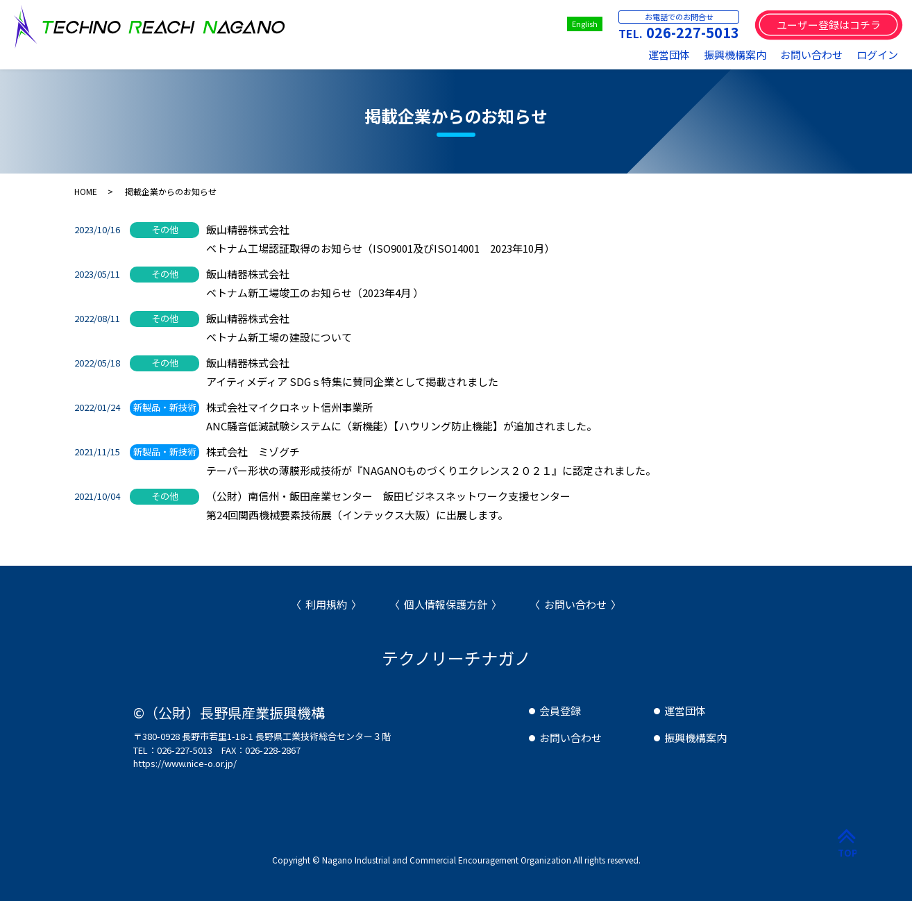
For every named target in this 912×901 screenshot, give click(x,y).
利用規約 (326, 604)
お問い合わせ (811, 54)
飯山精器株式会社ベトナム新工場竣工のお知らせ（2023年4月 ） (314, 283)
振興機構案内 (735, 54)
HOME (85, 191)
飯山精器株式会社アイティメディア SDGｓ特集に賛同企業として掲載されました (352, 372)
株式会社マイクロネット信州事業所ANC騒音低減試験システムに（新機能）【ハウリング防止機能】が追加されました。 (401, 416)
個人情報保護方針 (445, 604)
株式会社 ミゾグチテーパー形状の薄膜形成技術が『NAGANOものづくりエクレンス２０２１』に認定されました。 (431, 461)
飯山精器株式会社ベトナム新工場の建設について (279, 327)
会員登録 (560, 710)
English (585, 23)
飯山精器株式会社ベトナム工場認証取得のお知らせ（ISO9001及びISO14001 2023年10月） (380, 238)
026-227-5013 (692, 32)
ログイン (877, 54)
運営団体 (669, 54)
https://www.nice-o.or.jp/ (185, 763)
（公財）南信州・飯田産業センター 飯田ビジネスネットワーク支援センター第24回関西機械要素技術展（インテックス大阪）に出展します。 (388, 505)
